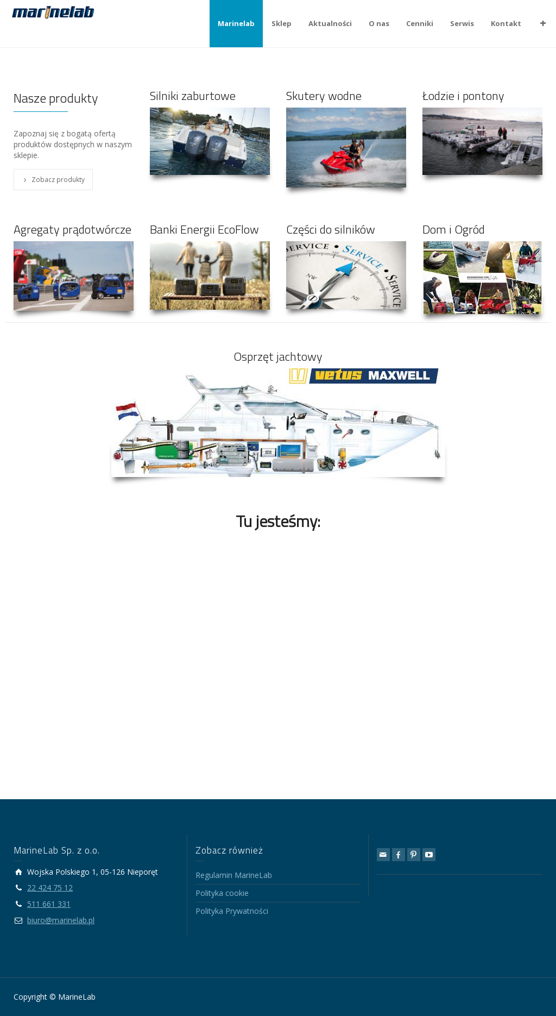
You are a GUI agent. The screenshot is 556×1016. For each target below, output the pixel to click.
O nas (379, 23)
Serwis (462, 23)
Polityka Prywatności (231, 911)
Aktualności (330, 23)
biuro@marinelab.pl (60, 920)
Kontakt (506, 23)
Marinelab (236, 23)
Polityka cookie (222, 893)
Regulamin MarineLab (233, 875)
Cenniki (419, 23)
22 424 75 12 (50, 887)
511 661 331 (49, 904)
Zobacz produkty (53, 179)
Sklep (281, 23)
